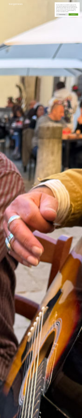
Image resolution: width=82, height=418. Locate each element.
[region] (67, 9)
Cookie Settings (62, 14)
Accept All (73, 14)
